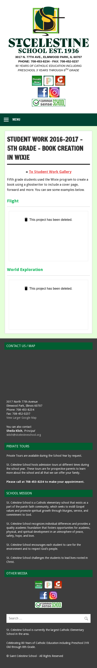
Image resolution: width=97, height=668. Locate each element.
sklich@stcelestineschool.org (23, 434)
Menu (16, 119)
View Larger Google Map (21, 417)
